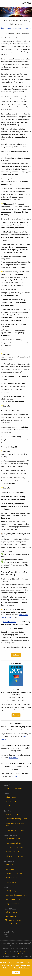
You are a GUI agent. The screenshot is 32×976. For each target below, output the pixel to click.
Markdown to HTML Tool (15, 852)
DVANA (18, 954)
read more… (13, 758)
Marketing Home (12, 814)
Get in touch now (9, 622)
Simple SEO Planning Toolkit (17, 819)
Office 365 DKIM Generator (15, 856)
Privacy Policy (11, 891)
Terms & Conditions (21, 968)
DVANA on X (11, 924)
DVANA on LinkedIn (13, 920)
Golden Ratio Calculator (14, 847)
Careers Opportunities (14, 873)
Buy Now (16, 715)
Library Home (11, 797)
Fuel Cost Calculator (13, 843)
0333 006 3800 (12, 912)
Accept (16, 973)
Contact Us (10, 869)
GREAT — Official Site (14, 788)
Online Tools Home (13, 839)
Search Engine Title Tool (15, 830)
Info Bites (9, 806)
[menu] (2, 3)
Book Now (16, 655)
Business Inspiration (13, 801)
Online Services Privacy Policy (16, 895)
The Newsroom (11, 878)
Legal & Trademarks (13, 904)
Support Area (11, 882)
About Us (9, 865)
